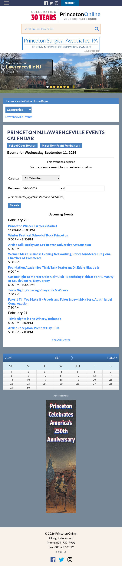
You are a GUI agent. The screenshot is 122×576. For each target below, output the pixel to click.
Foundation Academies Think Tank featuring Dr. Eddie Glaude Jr (54, 267)
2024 (8, 357)
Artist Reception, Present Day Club (33, 328)
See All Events (61, 339)
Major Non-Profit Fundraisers (61, 145)
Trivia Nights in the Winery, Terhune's (34, 318)
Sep (57, 357)
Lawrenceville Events (18, 116)
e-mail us (61, 551)
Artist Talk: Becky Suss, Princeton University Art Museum (49, 244)
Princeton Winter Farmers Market (32, 226)
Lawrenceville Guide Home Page (27, 101)
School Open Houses (22, 145)
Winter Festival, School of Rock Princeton (38, 235)
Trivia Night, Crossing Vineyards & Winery (38, 290)
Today (112, 357)
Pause (73, 87)
